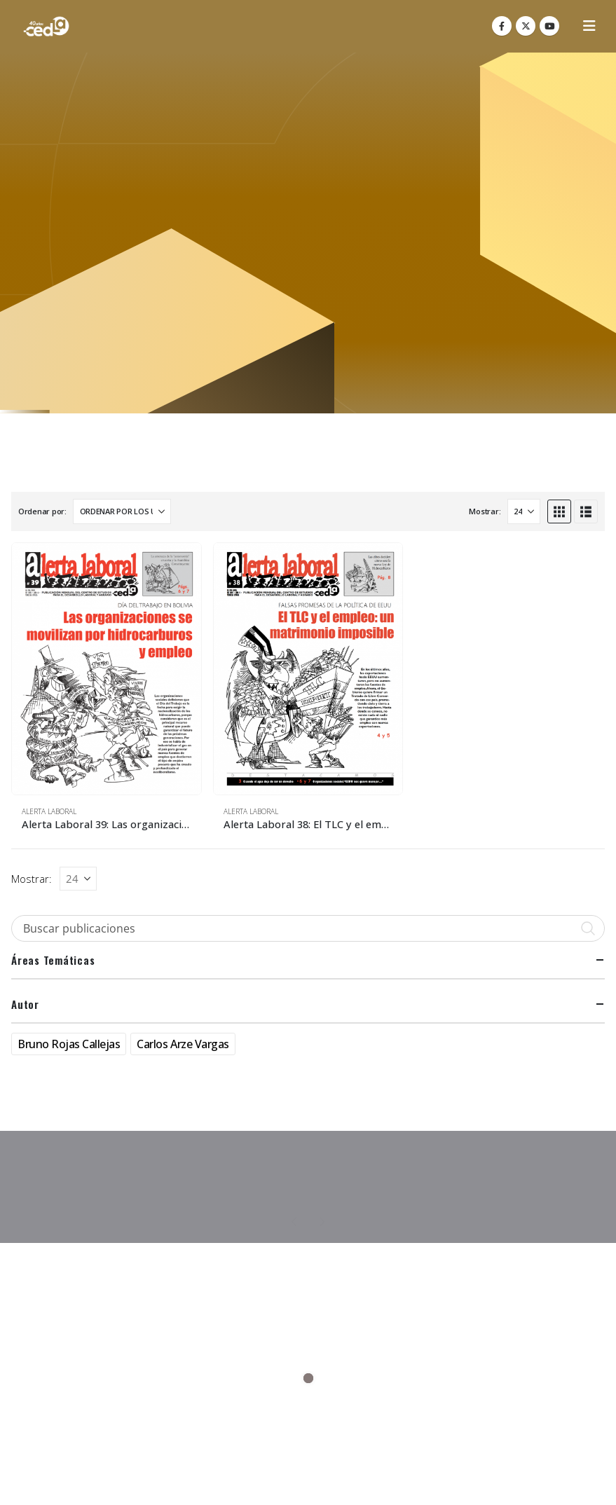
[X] (525, 26)
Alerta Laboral (49, 811)
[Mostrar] (523, 511)
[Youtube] (549, 26)
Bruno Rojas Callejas (69, 1044)
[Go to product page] (106, 669)
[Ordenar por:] (122, 511)
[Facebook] (502, 26)
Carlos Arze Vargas (182, 1044)
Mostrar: (484, 511)
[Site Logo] (46, 26)
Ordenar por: (42, 511)
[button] (589, 26)
